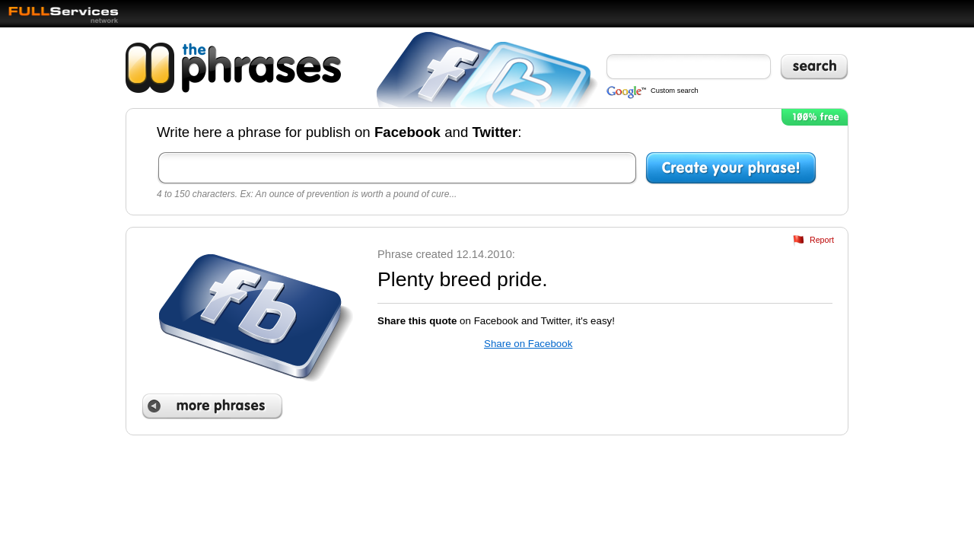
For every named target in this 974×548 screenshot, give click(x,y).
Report (822, 239)
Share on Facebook (528, 343)
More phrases (212, 406)
